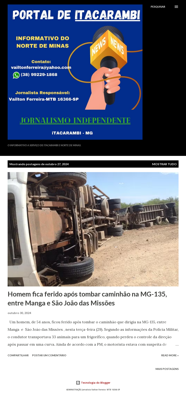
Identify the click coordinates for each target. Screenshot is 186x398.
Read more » (170, 355)
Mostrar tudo (164, 164)
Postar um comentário (49, 355)
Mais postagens (167, 368)
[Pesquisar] (158, 6)
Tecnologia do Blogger (93, 382)
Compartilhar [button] (18, 355)
